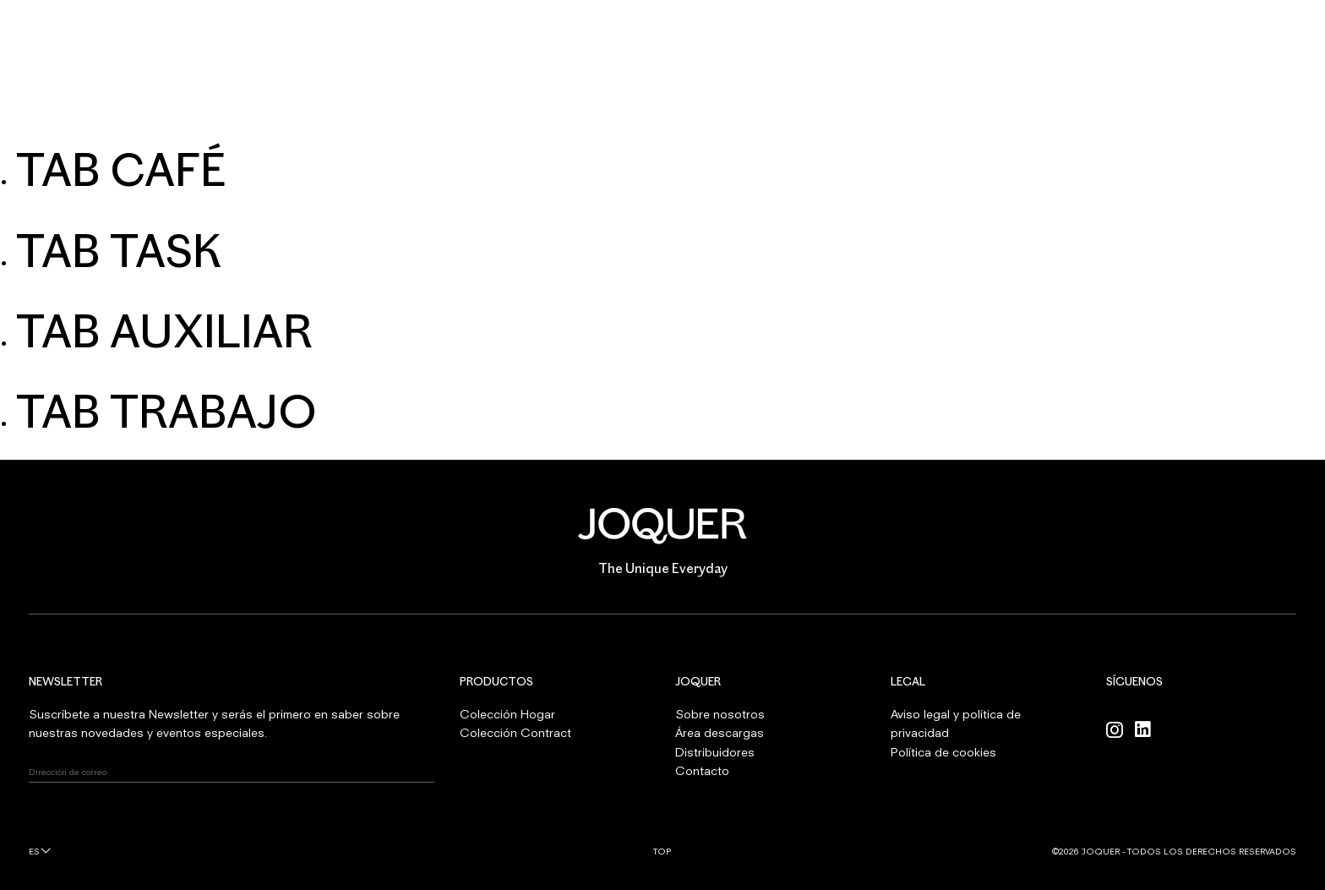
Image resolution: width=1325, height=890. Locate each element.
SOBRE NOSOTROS (639, 111)
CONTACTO (904, 111)
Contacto (702, 770)
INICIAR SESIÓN (1253, 34)
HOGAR (409, 111)
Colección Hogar (507, 714)
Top (662, 851)
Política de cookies (943, 752)
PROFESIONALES (780, 111)
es (34, 851)
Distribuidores (715, 752)
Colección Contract (515, 732)
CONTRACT (509, 111)
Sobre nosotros (720, 714)
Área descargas (719, 732)
